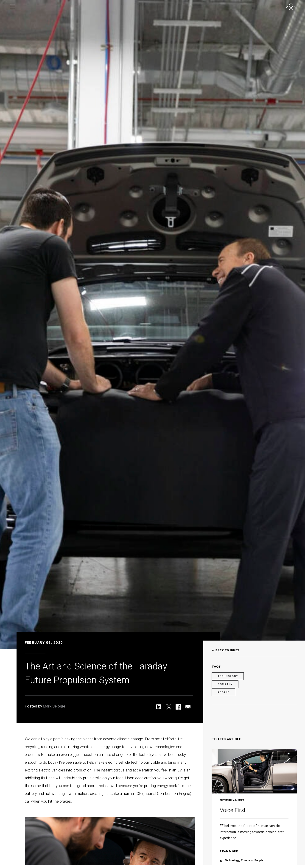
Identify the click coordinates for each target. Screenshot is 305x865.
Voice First (233, 810)
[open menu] (13, 7)
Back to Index (225, 650)
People (223, 692)
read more (229, 851)
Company (225, 684)
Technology (228, 676)
